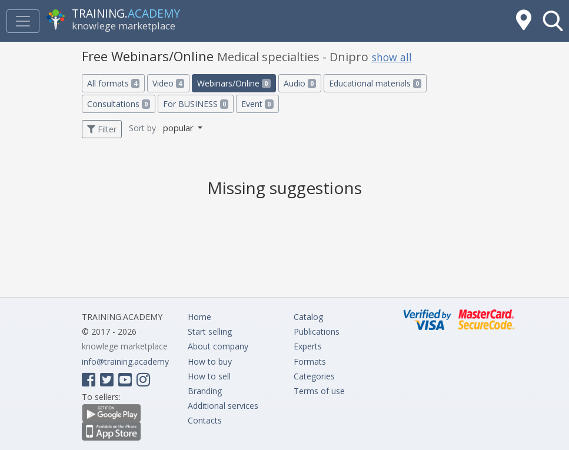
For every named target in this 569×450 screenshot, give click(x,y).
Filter (102, 129)
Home (199, 316)
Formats (310, 361)
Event (257, 103)
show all (392, 57)
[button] (553, 21)
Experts (308, 346)
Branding (205, 390)
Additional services (223, 405)
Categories (314, 376)
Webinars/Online (233, 83)
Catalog (308, 316)
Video (168, 83)
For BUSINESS (195, 103)
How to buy (210, 361)
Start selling (210, 331)
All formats (113, 83)
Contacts (205, 420)
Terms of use (319, 390)
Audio (300, 83)
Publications (317, 331)
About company (218, 346)
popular (179, 128)
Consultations (118, 103)
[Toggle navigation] (22, 21)
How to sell (209, 376)
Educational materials (375, 83)
